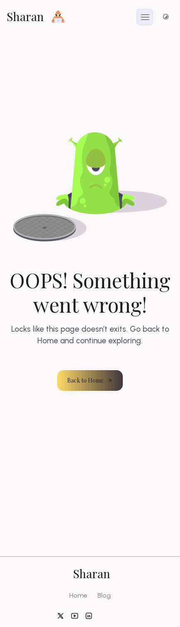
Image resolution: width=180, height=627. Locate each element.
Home (78, 595)
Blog (104, 595)
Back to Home (90, 380)
